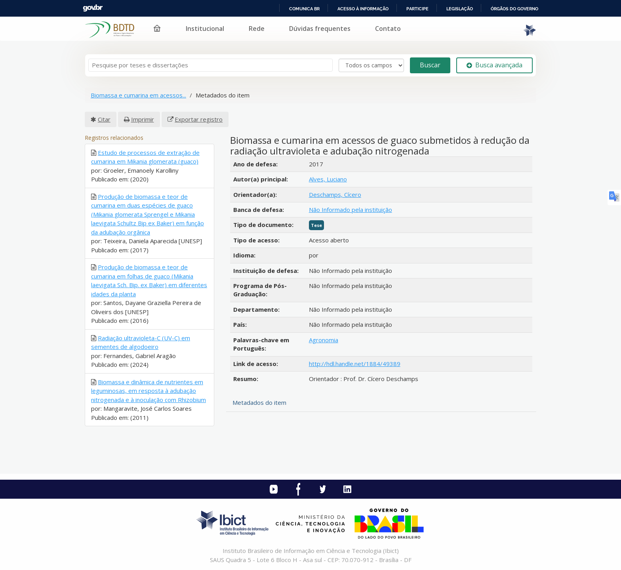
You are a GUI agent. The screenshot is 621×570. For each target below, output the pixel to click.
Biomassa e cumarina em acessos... (138, 95)
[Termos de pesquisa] (210, 65)
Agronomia (323, 340)
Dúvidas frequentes (320, 28)
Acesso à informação (363, 8)
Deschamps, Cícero (335, 194)
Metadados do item (259, 402)
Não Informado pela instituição (350, 210)
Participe (417, 8)
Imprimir (142, 119)
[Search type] (371, 65)
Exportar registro (199, 119)
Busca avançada (494, 65)
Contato (388, 28)
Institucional (205, 28)
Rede (257, 28)
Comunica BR (304, 8)
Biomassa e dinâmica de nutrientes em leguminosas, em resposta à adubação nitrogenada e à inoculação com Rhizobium (148, 391)
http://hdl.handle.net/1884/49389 (354, 364)
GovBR (93, 8)
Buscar (430, 65)
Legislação (459, 8)
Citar (104, 119)
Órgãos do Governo (514, 8)
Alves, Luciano (328, 179)
